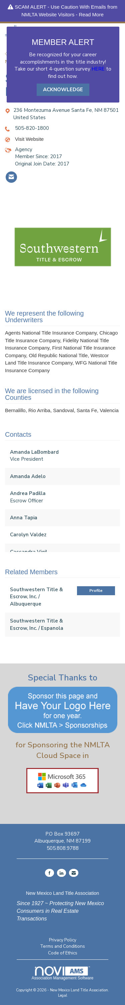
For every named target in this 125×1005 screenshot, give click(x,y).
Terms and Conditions (62, 946)
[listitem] (11, 177)
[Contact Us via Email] (73, 873)
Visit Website (29, 139)
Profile (96, 590)
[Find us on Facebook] (49, 873)
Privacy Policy (62, 940)
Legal (62, 995)
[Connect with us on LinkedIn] (61, 873)
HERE (98, 69)
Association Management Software (62, 973)
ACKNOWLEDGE (63, 89)
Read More (91, 14)
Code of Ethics (62, 953)
